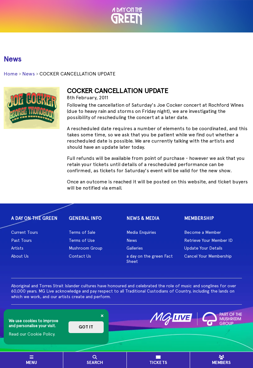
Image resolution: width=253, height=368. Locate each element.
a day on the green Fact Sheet (149, 259)
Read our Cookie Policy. (32, 334)
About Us (20, 256)
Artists (17, 248)
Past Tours (21, 240)
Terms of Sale (82, 232)
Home (11, 74)
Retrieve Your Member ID (208, 240)
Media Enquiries (141, 232)
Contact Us (80, 256)
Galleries (134, 248)
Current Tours (24, 232)
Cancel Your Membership (208, 256)
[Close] (102, 315)
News (28, 74)
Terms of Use (82, 240)
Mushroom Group (85, 248)
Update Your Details (203, 248)
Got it (86, 327)
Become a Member (202, 232)
